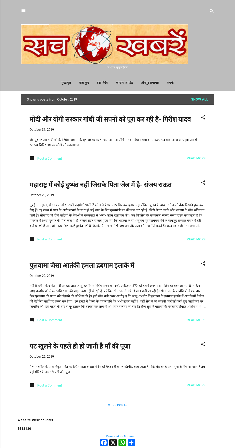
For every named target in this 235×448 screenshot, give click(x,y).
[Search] (211, 11)
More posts (117, 405)
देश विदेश (102, 83)
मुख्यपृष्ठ (66, 83)
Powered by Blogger (117, 437)
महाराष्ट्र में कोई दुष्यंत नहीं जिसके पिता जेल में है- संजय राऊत (101, 184)
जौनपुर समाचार (150, 83)
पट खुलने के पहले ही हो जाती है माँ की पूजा (80, 346)
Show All (199, 99)
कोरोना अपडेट (124, 83)
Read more (196, 158)
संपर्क (170, 83)
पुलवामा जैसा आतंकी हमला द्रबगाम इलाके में (82, 265)
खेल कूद (84, 83)
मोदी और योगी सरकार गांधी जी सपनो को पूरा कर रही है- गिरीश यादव (110, 119)
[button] (203, 118)
